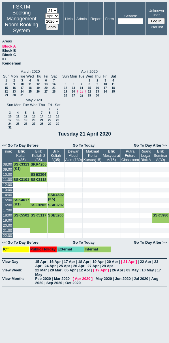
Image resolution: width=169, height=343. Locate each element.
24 (21, 91)
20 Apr (112, 262)
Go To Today (84, 145)
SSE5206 (56, 215)
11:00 (7, 179)
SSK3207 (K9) (56, 207)
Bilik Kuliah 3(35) (56, 155)
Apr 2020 (82, 278)
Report (96, 19)
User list (156, 27)
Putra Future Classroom (130, 155)
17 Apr (69, 262)
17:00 (7, 210)
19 (38, 87)
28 (53, 91)
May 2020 (104, 278)
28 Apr (107, 266)
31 (21, 95)
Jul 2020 (141, 278)
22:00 (7, 235)
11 (30, 84)
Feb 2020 (43, 278)
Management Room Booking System (21, 24)
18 (30, 87)
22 (6, 91)
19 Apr (98, 262)
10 (21, 84)
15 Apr (40, 262)
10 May (148, 270)
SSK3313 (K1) (21, 166)
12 (38, 84)
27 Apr (93, 266)
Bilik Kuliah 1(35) (21, 155)
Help (69, 19)
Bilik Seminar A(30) (160, 155)
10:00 (7, 174)
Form (109, 19)
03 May (132, 270)
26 (38, 91)
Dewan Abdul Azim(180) (73, 155)
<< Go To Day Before (20, 145)
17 (21, 87)
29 (6, 95)
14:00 (7, 195)
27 (46, 91)
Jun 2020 (123, 278)
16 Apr (55, 262)
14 (53, 84)
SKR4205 (38, 164)
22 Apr (145, 262)
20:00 (7, 225)
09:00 (7, 169)
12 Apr (84, 270)
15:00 (7, 200)
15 (6, 87)
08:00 (7, 164)
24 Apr (50, 266)
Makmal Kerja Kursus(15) (92, 155)
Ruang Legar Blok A (145, 155)
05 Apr (70, 270)
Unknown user (156, 12)
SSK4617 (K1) (21, 202)
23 (14, 91)
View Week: (12, 270)
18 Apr (83, 262)
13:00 (7, 190)
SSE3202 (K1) (38, 207)
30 (14, 95)
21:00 (7, 230)
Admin (81, 19)
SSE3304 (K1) (38, 176)
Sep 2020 (54, 283)
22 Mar (41, 270)
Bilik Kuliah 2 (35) (38, 155)
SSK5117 (38, 215)
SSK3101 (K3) (21, 181)
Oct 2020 (73, 283)
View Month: (13, 278)
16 (14, 87)
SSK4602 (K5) (56, 197)
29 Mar (55, 270)
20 (46, 87)
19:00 (7, 220)
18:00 (7, 215)
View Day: (11, 262)
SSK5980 (160, 215)
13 (46, 84)
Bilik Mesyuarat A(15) (111, 155)
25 (30, 91)
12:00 (7, 185)
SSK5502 (21, 215)
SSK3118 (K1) (38, 181)
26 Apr (78, 266)
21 (53, 87)
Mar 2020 (62, 278)
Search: (130, 16)
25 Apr (64, 266)
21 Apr (129, 262)
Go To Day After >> (150, 145)
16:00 (7, 205)
